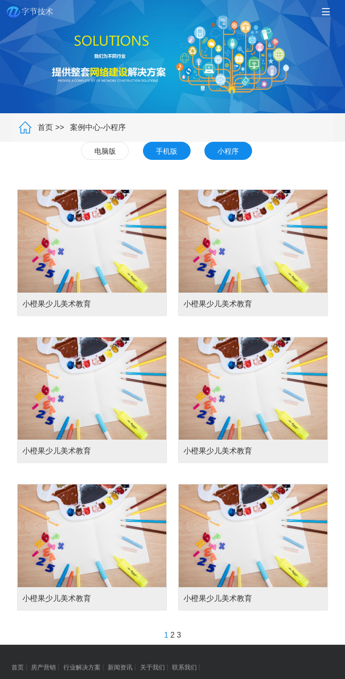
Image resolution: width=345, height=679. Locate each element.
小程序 (228, 151)
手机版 (166, 151)
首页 (45, 127)
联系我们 (184, 667)
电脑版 (105, 151)
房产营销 (43, 667)
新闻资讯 (120, 667)
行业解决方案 (82, 667)
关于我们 (152, 667)
